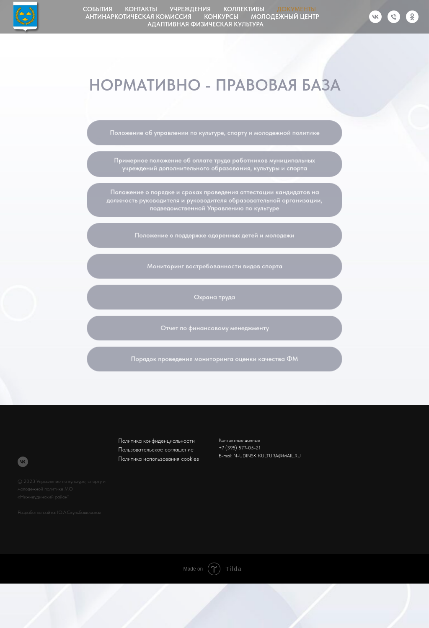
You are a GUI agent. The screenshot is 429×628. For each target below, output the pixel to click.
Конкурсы (221, 17)
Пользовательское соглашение (156, 449)
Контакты (141, 9)
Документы (296, 9)
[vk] (375, 16)
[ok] (412, 16)
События (97, 9)
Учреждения (190, 9)
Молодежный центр (285, 17)
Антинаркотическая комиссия (138, 17)
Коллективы (243, 9)
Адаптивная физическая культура (205, 24)
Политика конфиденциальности (156, 440)
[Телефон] (394, 16)
